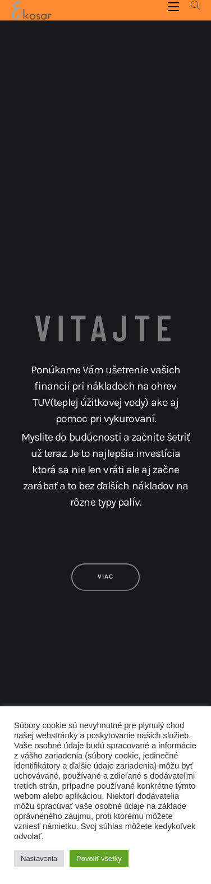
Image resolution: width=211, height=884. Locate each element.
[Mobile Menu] (175, 6)
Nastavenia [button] (39, 858)
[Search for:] (191, 6)
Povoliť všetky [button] (99, 858)
